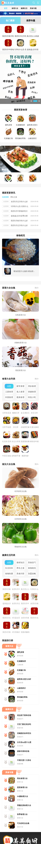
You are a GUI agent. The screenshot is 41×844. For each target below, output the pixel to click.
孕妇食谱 (32, 386)
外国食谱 (9, 397)
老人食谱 (20, 392)
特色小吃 (32, 397)
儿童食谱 (9, 392)
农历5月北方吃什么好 (19, 202)
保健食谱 (32, 392)
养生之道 (20, 568)
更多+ (37, 288)
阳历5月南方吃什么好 (19, 221)
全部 (9, 386)
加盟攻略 (32, 574)
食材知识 (20, 562)
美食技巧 (32, 562)
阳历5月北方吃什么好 (19, 225)
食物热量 (9, 574)
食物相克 (32, 568)
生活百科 (9, 568)
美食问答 (20, 574)
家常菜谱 (20, 386)
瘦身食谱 (20, 397)
